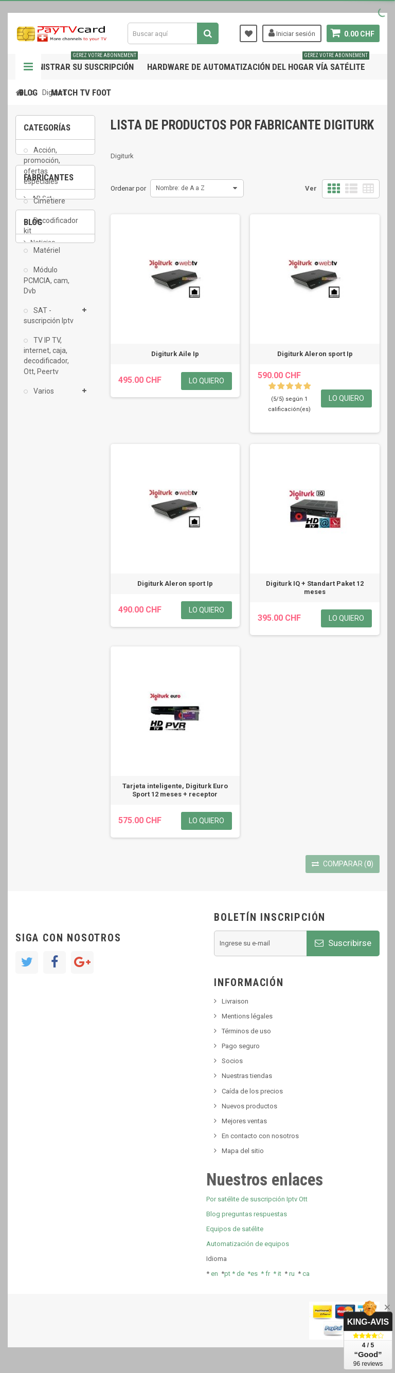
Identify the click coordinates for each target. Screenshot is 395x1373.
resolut (40, 705)
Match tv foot (81, 92)
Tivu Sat (41, 690)
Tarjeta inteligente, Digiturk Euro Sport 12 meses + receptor (175, 790)
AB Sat (41, 466)
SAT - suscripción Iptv (49, 322)
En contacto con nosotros (260, 1136)
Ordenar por (128, 188)
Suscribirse (343, 943)
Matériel (46, 257)
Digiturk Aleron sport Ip (315, 354)
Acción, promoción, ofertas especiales (42, 172)
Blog (28, 92)
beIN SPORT (48, 528)
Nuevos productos (249, 1106)
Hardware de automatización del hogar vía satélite (258, 63)
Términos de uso (246, 1031)
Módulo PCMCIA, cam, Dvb (46, 287)
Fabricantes (49, 439)
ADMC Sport (49, 482)
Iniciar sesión (291, 33)
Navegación (28, 67)
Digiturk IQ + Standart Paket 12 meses (315, 588)
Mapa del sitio (243, 1151)
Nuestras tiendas (247, 1076)
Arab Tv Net (48, 512)
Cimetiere (48, 208)
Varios (43, 398)
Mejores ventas (244, 1121)
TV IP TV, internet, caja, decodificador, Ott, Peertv (46, 362)
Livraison (235, 1001)
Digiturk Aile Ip (175, 354)
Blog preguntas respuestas (246, 1214)
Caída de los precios (252, 1091)
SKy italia (43, 649)
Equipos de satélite (234, 1229)
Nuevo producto (54, 633)
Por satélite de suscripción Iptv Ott (257, 1199)
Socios (232, 1061)
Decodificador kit (51, 233)
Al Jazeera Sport (55, 497)
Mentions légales (247, 1016)
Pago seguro (241, 1046)
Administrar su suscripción (78, 63)
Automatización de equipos (247, 1244)
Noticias (42, 617)
